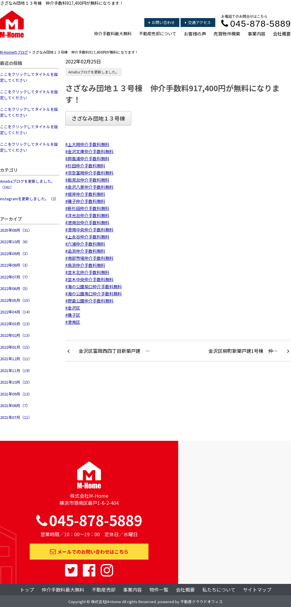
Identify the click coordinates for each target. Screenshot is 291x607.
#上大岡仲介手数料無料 (87, 144)
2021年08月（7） (15, 405)
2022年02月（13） (16, 335)
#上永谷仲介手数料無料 (87, 237)
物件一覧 (158, 589)
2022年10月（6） (15, 241)
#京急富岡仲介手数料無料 (89, 173)
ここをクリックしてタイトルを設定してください (29, 77)
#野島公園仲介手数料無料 (89, 301)
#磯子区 (72, 315)
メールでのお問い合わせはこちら (89, 551)
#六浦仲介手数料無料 (85, 244)
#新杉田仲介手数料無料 (87, 208)
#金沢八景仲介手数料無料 (89, 187)
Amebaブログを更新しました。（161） (27, 184)
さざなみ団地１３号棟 (98, 118)
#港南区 (72, 322)
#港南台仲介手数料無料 (87, 222)
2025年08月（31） (16, 230)
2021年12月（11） (16, 358)
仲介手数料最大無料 (113, 33)
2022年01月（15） (16, 347)
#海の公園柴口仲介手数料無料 (93, 286)
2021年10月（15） (16, 382)
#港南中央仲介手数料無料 (89, 230)
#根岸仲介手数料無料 (85, 194)
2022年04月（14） (16, 312)
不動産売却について (157, 33)
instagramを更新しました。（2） (29, 198)
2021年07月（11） (16, 417)
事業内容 (256, 34)
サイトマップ (257, 589)
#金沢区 (72, 308)
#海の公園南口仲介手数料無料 (93, 294)
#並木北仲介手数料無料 (87, 272)
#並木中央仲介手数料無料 (89, 279)
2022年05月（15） (16, 300)
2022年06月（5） (15, 288)
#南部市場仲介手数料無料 (89, 258)
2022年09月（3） (15, 253)
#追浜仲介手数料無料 (85, 251)
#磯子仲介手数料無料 (85, 201)
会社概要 (282, 34)
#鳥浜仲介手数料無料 (85, 265)
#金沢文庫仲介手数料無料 (89, 151)
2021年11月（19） (16, 370)
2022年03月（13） (16, 323)
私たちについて (218, 589)
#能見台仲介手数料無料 (87, 180)
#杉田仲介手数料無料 (85, 166)
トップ (27, 589)
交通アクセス (198, 22)
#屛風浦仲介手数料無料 (87, 158)
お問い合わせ (162, 22)
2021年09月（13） (16, 394)
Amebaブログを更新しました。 (93, 71)
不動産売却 (104, 589)
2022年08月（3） (15, 265)
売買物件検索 (226, 34)
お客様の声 (195, 34)
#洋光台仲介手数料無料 (87, 215)
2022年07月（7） (15, 277)
